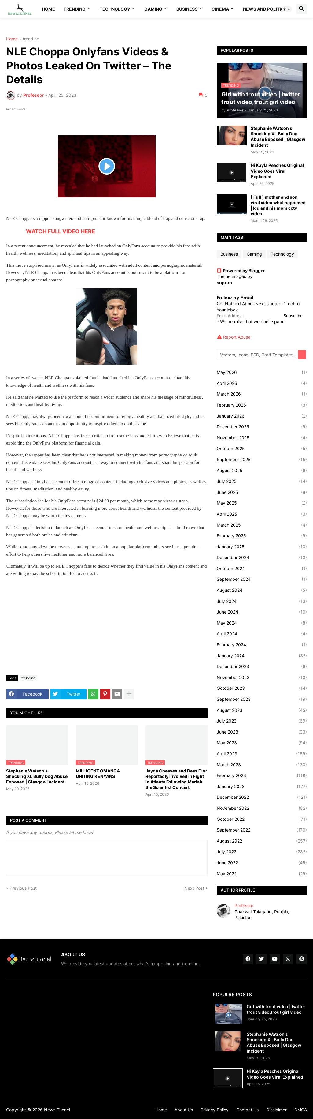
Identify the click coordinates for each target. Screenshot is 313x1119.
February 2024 (262, 645)
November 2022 (262, 808)
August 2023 (262, 710)
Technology (115, 9)
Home (48, 9)
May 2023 (262, 743)
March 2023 (262, 765)
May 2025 (262, 503)
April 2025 (262, 514)
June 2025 (262, 492)
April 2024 (262, 634)
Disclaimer (276, 1109)
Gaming (153, 9)
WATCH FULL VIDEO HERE (60, 231)
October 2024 (262, 568)
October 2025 (262, 448)
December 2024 (262, 557)
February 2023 (262, 775)
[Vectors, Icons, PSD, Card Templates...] (258, 354)
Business (186, 9)
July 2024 (262, 601)
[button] (287, 9)
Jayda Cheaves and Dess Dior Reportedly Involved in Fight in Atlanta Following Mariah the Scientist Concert (176, 779)
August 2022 (262, 841)
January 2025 (262, 547)
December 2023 (262, 666)
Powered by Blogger (241, 270)
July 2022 (262, 852)
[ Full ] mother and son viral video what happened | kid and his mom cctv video (278, 205)
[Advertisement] (107, 624)
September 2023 (262, 699)
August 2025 (262, 471)
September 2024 (262, 579)
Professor (243, 905)
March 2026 (262, 394)
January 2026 (262, 416)
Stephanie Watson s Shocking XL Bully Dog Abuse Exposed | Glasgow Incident (37, 776)
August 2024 (262, 590)
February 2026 (262, 405)
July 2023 (262, 721)
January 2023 (262, 786)
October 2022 (262, 819)
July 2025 (262, 481)
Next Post (194, 888)
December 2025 (262, 427)
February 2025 (262, 536)
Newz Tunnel (57, 1109)
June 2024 (262, 612)
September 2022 (262, 830)
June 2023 (262, 732)
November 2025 (262, 438)
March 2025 (262, 525)
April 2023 (262, 754)
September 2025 (262, 459)
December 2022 (262, 797)
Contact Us (247, 1109)
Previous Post (23, 888)
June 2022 (262, 863)
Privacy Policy (215, 1109)
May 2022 (262, 874)
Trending (75, 9)
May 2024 (262, 623)
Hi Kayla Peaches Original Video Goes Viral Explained (277, 171)
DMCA (300, 1109)
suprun (224, 282)
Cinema (220, 9)
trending (31, 39)
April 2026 (262, 383)
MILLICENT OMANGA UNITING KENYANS (98, 773)
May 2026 (262, 372)
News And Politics (265, 9)
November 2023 (262, 677)
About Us (184, 1109)
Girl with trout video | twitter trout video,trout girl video (276, 1009)
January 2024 (262, 656)
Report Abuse (236, 337)
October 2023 (262, 688)
